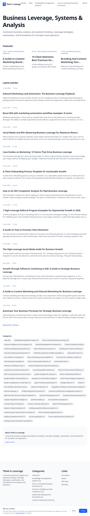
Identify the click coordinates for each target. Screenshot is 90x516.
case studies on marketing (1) (14, 357)
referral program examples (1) (14, 361)
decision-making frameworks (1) (14, 408)
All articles (65, 475)
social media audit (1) (61, 361)
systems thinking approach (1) (49, 395)
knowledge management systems (44, 4)
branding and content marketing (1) (71, 349)
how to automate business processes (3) (55, 340)
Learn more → (10, 442)
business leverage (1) (11, 391)
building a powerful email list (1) (14, 417)
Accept (83, 511)
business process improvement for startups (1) (19, 412)
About (84, 3)
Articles (23, 3)
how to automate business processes (68, 4)
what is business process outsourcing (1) (17, 374)
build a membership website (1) (70, 374)
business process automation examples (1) (18, 421)
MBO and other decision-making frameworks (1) (20, 395)
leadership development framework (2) (48, 344)
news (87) (7, 340)
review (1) (81, 383)
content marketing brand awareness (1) (17, 349)
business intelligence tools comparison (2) (18, 344)
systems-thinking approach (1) (62, 404)
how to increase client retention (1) (39, 361)
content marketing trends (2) (74, 344)
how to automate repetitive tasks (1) (50, 412)
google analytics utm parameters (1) (16, 378)
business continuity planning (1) (38, 404)
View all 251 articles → (11, 325)
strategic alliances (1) (67, 383)
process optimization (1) (37, 417)
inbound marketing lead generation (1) (17, 353)
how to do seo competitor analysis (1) (68, 357)
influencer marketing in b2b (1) (14, 366)
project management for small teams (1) (17, 383)
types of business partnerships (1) (45, 383)
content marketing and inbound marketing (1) (43, 366)
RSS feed (65, 481)
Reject (74, 511)
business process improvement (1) (74, 395)
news (31, 3)
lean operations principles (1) (58, 400)
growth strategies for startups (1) (45, 374)
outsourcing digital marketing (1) (43, 370)
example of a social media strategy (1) (44, 378)
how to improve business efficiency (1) (61, 417)
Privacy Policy (20, 513)
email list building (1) (38, 400)
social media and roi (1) (74, 353)
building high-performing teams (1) (33, 391)
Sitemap (65, 484)
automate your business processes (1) (16, 370)
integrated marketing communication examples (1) (68, 387)
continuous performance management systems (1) (65, 391)
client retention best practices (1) (45, 349)
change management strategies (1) (15, 400)
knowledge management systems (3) (26, 340)
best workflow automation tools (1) (15, 387)
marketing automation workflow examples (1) (49, 353)
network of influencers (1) (39, 387)
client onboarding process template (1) (40, 357)
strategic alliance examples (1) (14, 404)
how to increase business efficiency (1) (70, 370)
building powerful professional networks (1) (43, 408)
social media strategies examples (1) (72, 378)
